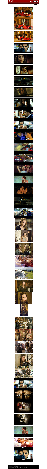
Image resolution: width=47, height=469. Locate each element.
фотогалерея (18, 4)
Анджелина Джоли (12, 4)
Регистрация (37, 2)
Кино (9, 2)
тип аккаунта (35, 3)
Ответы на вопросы (11, 465)
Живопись (19, 2)
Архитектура (21, 2)
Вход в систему (33, 2)
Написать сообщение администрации (16, 465)
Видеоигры (13, 2)
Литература (16, 2)
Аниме (11, 2)
